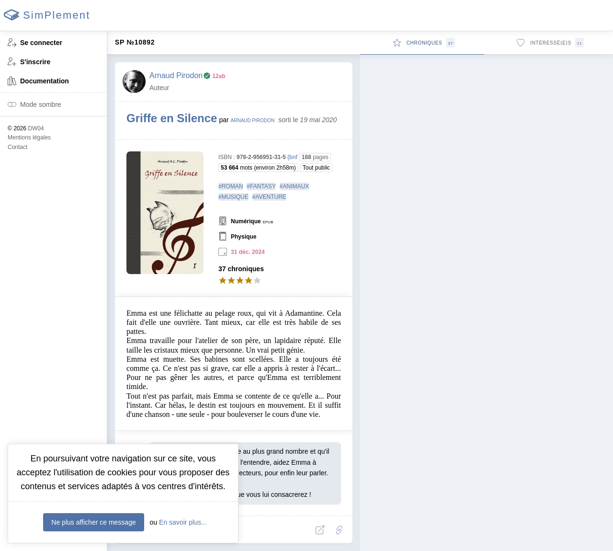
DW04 (36, 128)
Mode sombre (34, 105)
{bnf (292, 157)
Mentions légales (29, 137)
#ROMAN (230, 186)
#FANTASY (261, 186)
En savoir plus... (183, 522)
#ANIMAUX (294, 186)
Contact (17, 147)
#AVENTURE (269, 197)
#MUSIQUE (233, 197)
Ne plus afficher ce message (93, 522)
